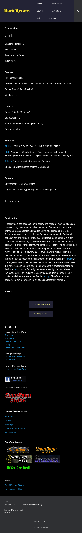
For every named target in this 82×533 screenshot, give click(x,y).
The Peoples (10, 338)
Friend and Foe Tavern (15, 428)
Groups (8, 344)
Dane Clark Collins (13, 489)
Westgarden (10, 432)
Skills (7, 152)
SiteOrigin (39, 527)
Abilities (8, 146)
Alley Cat (9, 416)
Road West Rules (13, 360)
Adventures (56, 11)
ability (46, 276)
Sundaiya (9, 424)
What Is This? (17, 510)
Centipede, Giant (41, 304)
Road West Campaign (15, 357)
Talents (8, 161)
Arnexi (8, 420)
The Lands (9, 335)
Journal (40, 11)
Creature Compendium (15, 347)
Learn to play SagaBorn (15, 369)
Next (6, 513)
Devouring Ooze (41, 313)
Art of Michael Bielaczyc (15, 485)
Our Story (53, 18)
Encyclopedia (57, 4)
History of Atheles (13, 341)
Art (38, 18)
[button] (78, 11)
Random (7, 510)
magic (69, 259)
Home (39, 4)
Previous (9, 502)
